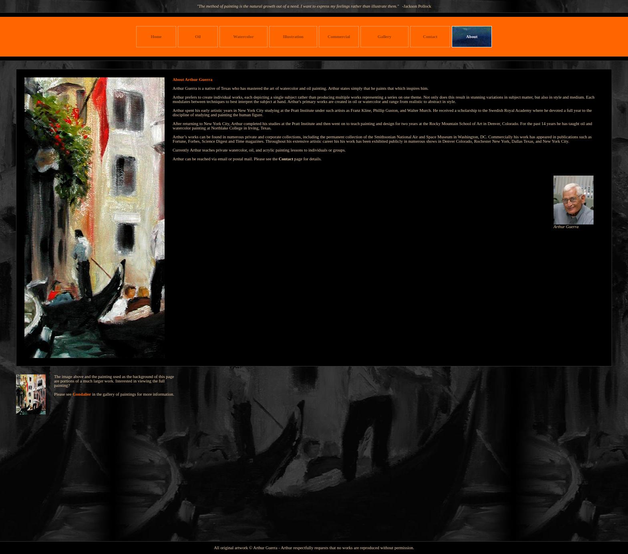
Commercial (339, 36)
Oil (198, 36)
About (471, 36)
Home (156, 36)
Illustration (293, 36)
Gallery (384, 36)
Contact (430, 36)
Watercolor (243, 36)
